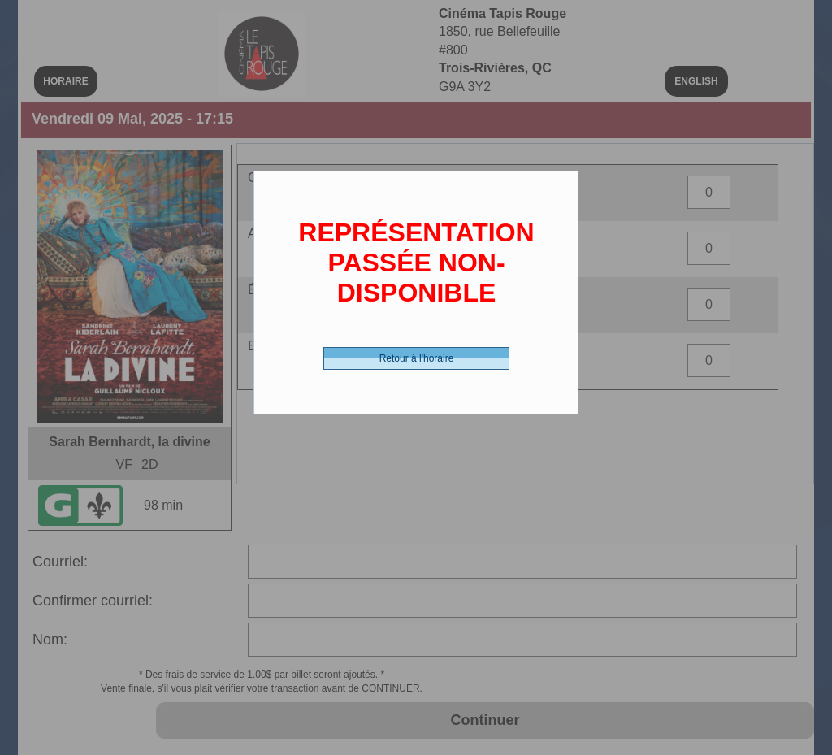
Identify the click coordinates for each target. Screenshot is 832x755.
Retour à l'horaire (416, 358)
